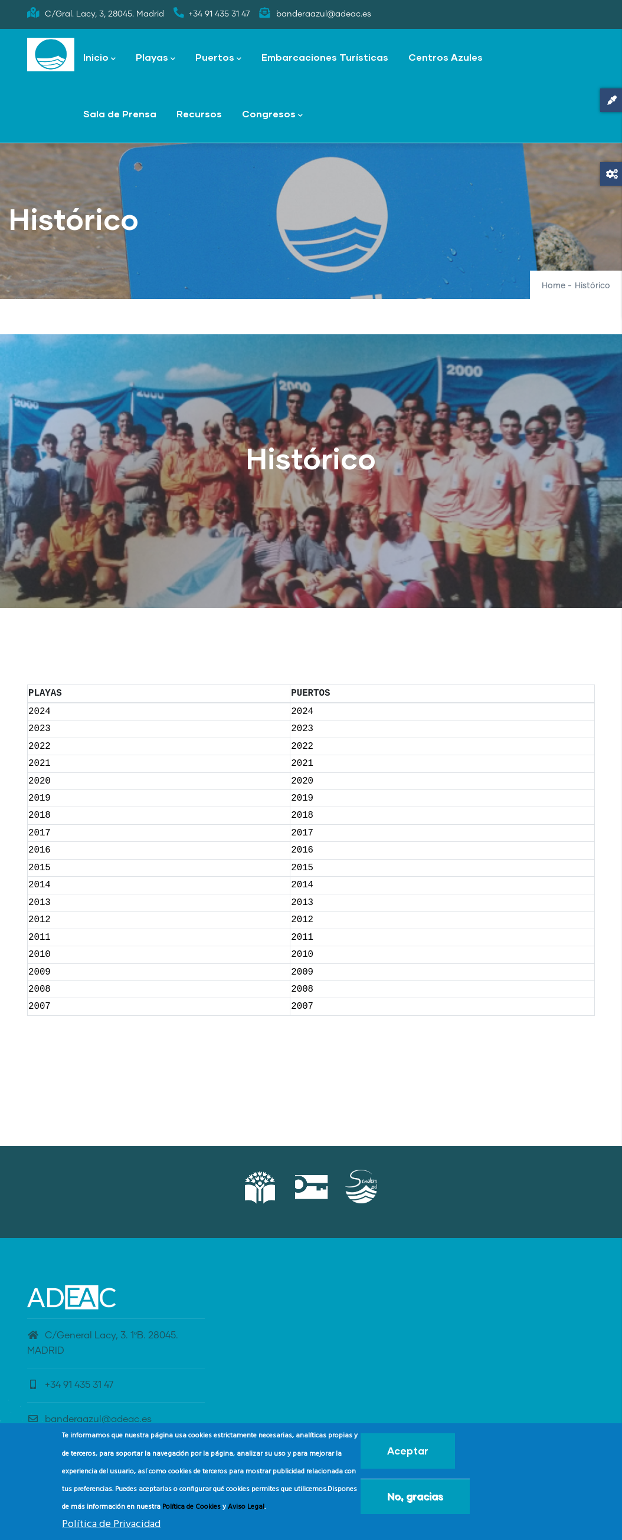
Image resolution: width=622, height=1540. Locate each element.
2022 (39, 746)
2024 (39, 711)
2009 (39, 972)
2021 (39, 763)
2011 (39, 937)
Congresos (272, 114)
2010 (39, 954)
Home (553, 286)
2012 (39, 919)
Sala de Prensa (119, 113)
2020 (39, 781)
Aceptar (407, 1454)
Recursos (199, 113)
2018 (39, 815)
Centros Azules (445, 56)
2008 (39, 989)
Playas (155, 58)
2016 (39, 850)
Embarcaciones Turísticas (324, 56)
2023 (39, 728)
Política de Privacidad (111, 1527)
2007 (39, 1006)
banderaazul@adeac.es (89, 1419)
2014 (39, 885)
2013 (39, 902)
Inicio (99, 58)
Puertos (218, 58)
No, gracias (415, 1499)
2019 (39, 798)
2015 (39, 868)
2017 (39, 833)
